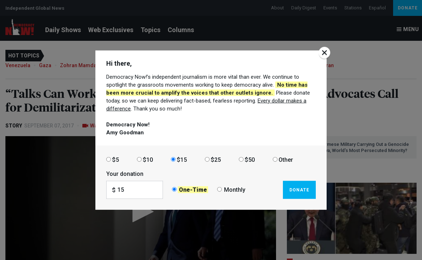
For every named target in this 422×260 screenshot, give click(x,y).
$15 (182, 159)
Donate (299, 189)
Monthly (234, 189)
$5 (115, 159)
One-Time (193, 189)
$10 (148, 159)
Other (286, 159)
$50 (250, 159)
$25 (216, 159)
